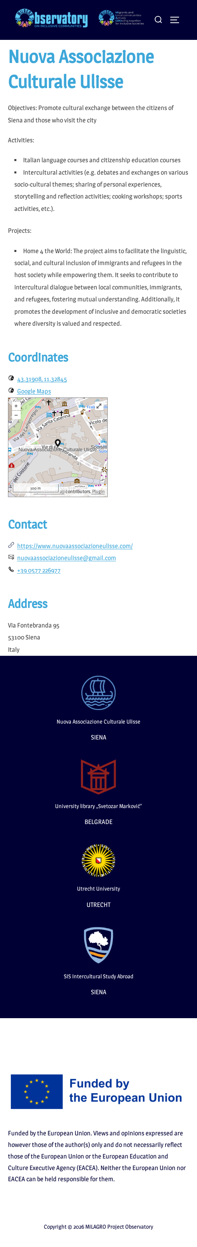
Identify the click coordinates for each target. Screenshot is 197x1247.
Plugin (98, 491)
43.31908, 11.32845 (42, 379)
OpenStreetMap (49, 491)
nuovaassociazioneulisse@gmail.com (66, 558)
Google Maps (34, 391)
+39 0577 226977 (39, 570)
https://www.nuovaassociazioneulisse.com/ (75, 546)
